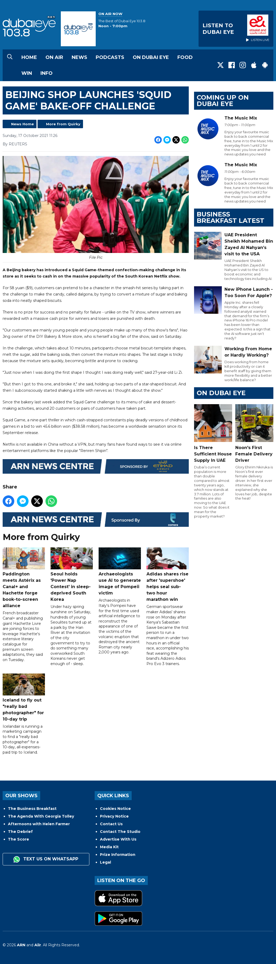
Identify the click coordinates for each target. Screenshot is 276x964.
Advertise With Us (118, 839)
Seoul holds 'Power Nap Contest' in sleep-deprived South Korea (71, 574)
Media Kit (109, 847)
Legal (105, 862)
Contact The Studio (120, 831)
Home (29, 57)
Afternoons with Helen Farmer (39, 824)
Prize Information (117, 854)
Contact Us (111, 824)
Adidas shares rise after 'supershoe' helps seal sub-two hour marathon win (167, 574)
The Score (18, 839)
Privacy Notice (114, 816)
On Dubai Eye (151, 57)
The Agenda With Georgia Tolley (41, 816)
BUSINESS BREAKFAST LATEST (230, 217)
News (79, 57)
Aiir (37, 945)
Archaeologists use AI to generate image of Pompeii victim (120, 571)
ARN (21, 945)
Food (185, 57)
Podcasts (110, 57)
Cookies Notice (115, 808)
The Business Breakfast (32, 808)
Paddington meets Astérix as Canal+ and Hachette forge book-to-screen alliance (24, 577)
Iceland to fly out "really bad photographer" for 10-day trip (24, 698)
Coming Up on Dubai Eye (223, 101)
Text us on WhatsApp (45, 859)
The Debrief (20, 831)
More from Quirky (63, 124)
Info (46, 73)
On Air (54, 57)
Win (26, 73)
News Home (22, 124)
